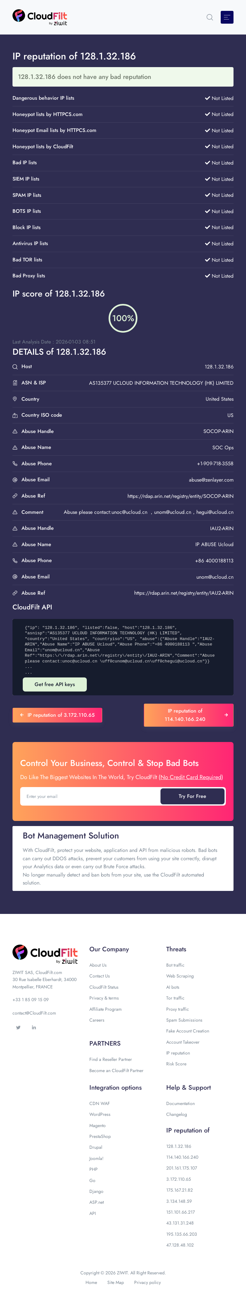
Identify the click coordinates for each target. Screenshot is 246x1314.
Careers (96, 1020)
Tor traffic (175, 998)
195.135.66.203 (181, 1234)
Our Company (109, 949)
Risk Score (176, 1064)
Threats (176, 949)
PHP (93, 1169)
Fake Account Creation (187, 1031)
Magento (97, 1125)
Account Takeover (183, 1042)
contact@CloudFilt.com (34, 1013)
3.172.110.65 (178, 1179)
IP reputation (178, 1053)
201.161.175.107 (181, 1168)
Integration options (115, 1087)
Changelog (176, 1114)
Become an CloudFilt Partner (116, 1070)
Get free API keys (55, 684)
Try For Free (192, 796)
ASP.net (96, 1202)
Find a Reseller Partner (110, 1059)
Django (96, 1191)
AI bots (172, 987)
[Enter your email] (90, 796)
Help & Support (188, 1087)
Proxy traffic (177, 1009)
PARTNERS (105, 1043)
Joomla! (96, 1158)
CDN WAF (99, 1103)
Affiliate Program (105, 1009)
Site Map (115, 1282)
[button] (209, 17)
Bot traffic (175, 965)
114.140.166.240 (182, 1157)
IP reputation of (187, 1130)
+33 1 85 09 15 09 (30, 999)
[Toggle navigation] (227, 17)
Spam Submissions (184, 1020)
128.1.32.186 (178, 1146)
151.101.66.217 (180, 1212)
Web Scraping (180, 976)
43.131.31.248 (180, 1223)
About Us (98, 965)
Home (91, 1282)
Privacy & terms (104, 998)
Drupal (95, 1147)
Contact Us (99, 976)
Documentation (180, 1103)
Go (92, 1180)
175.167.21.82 (179, 1190)
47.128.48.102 (180, 1245)
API (92, 1213)
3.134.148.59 (179, 1201)
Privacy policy (147, 1282)
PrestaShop (100, 1136)
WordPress (100, 1114)
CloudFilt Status (104, 987)
